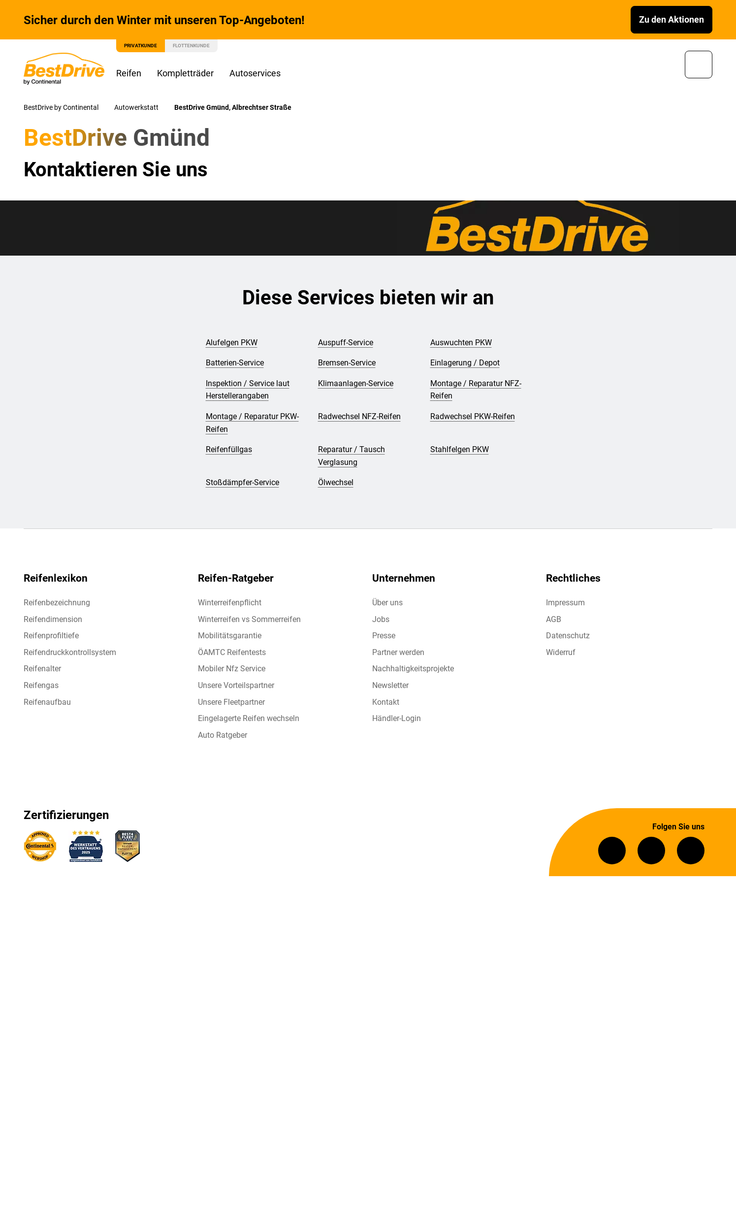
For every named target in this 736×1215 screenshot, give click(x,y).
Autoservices (255, 73)
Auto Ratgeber (222, 735)
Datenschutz (568, 636)
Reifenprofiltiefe (51, 636)
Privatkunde (140, 45)
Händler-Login (396, 719)
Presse (383, 636)
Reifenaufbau (47, 702)
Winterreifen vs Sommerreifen (249, 619)
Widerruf (561, 653)
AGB (553, 619)
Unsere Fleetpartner (231, 702)
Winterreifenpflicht (229, 603)
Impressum (565, 603)
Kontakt (385, 702)
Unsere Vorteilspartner (236, 686)
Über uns (387, 603)
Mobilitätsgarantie (229, 636)
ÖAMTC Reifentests (232, 653)
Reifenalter (42, 669)
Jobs (380, 619)
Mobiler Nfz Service (231, 669)
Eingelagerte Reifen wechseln (248, 719)
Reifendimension (53, 619)
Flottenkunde (191, 45)
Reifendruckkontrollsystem (70, 653)
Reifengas (41, 686)
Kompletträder (185, 73)
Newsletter (390, 686)
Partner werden (398, 653)
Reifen (128, 73)
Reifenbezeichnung (57, 603)
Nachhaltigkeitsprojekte (413, 669)
